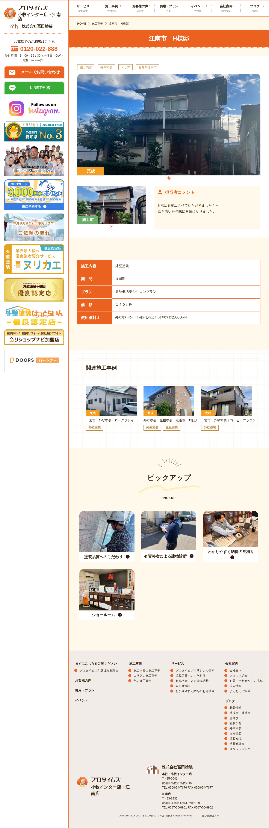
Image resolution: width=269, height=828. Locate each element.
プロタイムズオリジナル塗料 (195, 670)
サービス (177, 663)
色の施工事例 (142, 680)
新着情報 (236, 707)
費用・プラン (169, 8)
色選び (234, 718)
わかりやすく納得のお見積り (195, 691)
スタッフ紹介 (239, 675)
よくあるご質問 (240, 691)
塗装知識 (236, 738)
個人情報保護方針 (210, 815)
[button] (169, 178)
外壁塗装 (236, 728)
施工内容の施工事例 (146, 670)
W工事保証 (182, 686)
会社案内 (226, 8)
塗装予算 (236, 723)
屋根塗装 (236, 733)
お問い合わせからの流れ (246, 680)
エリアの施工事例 (145, 675)
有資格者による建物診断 (192, 680)
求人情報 (236, 686)
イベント (197, 8)
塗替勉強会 (237, 743)
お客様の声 (140, 8)
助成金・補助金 (240, 713)
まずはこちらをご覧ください (96, 663)
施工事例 (111, 8)
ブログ (255, 8)
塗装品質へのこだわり (190, 675)
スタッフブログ (240, 749)
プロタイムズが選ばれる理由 (98, 670)
